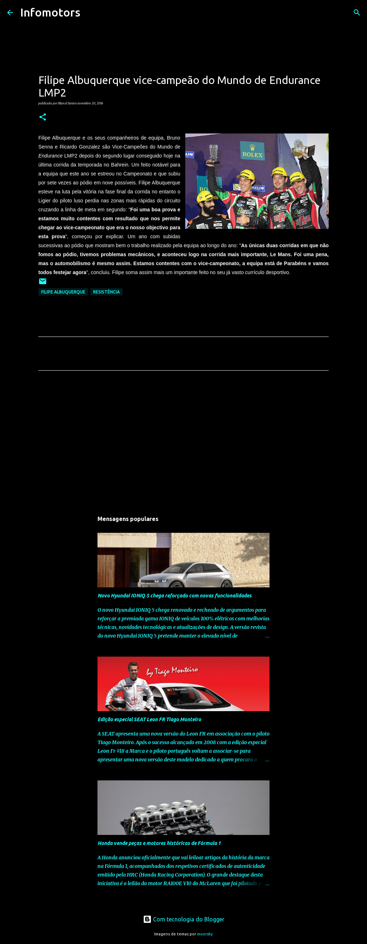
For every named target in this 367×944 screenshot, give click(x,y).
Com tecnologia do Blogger (183, 919)
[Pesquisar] (90, 12)
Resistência (106, 292)
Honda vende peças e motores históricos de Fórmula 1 (159, 843)
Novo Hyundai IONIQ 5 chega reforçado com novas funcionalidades (174, 595)
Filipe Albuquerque (63, 292)
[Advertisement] (183, 443)
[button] (42, 117)
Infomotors (50, 12)
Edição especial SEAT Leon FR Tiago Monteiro (149, 719)
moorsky (205, 934)
